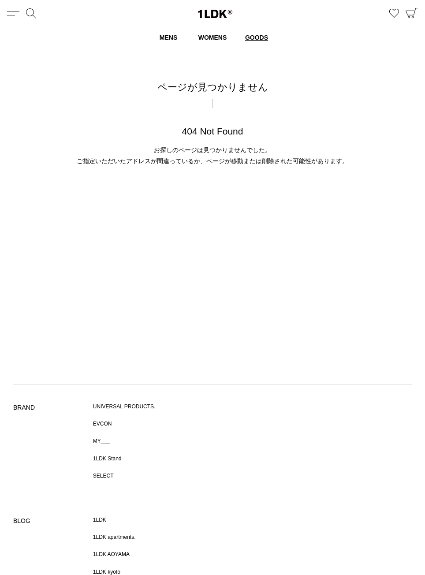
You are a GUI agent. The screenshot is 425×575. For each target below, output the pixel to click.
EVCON (102, 424)
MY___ (101, 441)
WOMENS (212, 37)
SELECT (103, 476)
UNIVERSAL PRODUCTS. (124, 406)
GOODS (256, 37)
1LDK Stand (107, 459)
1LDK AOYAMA (111, 554)
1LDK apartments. (114, 537)
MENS (168, 37)
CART (412, 13)
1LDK (215, 14)
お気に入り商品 (394, 13)
